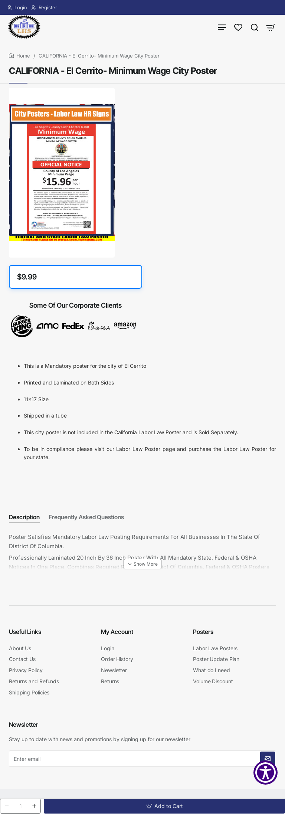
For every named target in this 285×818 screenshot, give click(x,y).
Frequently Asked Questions (86, 520)
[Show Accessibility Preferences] (265, 772)
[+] (34, 806)
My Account (117, 634)
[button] (164, 806)
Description (24, 520)
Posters (203, 634)
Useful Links (25, 634)
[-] (6, 806)
